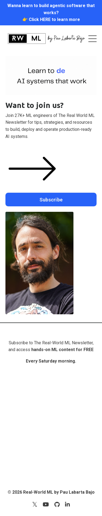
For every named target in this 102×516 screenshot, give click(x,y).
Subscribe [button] (51, 200)
